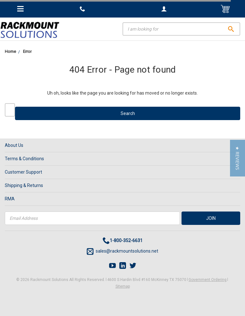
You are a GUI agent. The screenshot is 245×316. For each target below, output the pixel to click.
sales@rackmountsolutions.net (122, 251)
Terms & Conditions (24, 158)
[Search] (181, 29)
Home (10, 51)
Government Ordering (207, 279)
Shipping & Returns (24, 185)
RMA (10, 198)
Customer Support (23, 172)
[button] (237, 158)
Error (27, 51)
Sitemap (122, 286)
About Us (14, 145)
